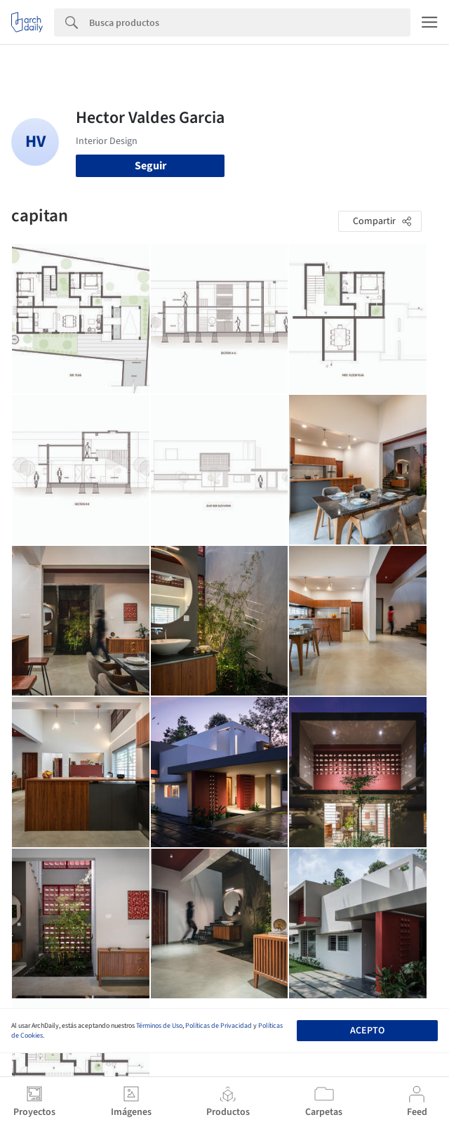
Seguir (150, 166)
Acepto (367, 1031)
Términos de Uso (159, 1026)
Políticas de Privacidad (218, 1026)
